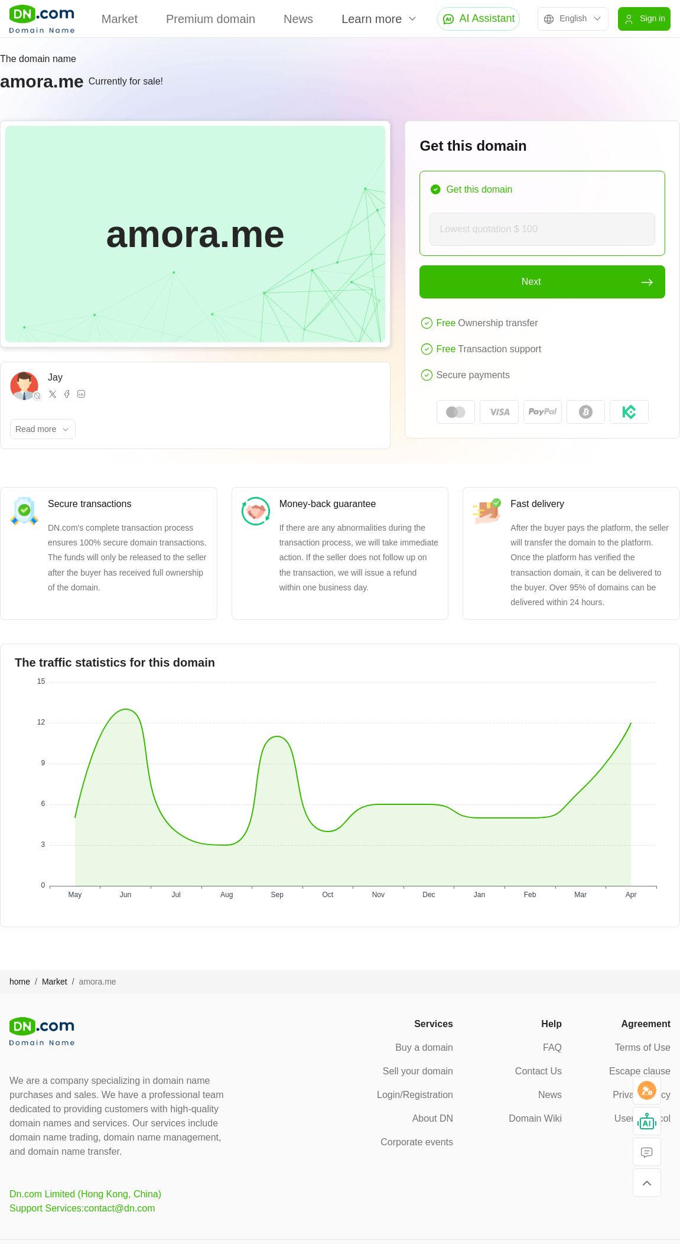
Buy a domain (424, 1047)
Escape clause (640, 1071)
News (298, 18)
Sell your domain (418, 1071)
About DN (432, 1118)
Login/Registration (415, 1095)
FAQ (552, 1047)
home (19, 981)
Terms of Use (643, 1047)
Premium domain (210, 18)
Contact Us (538, 1071)
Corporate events (416, 1142)
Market (120, 18)
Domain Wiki (535, 1118)
